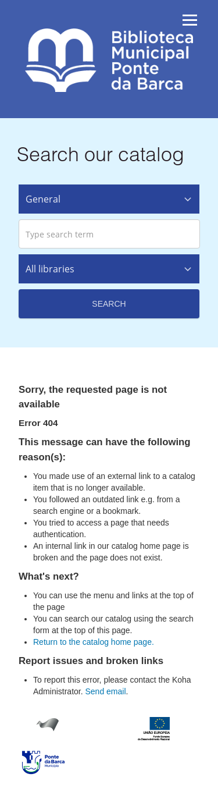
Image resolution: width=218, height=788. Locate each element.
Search (109, 303)
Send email (105, 691)
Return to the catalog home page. (93, 642)
